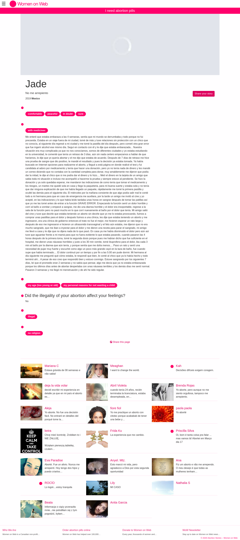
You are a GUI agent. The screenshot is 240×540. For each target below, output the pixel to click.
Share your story (204, 93)
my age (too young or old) (43, 285)
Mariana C (52, 366)
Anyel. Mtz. (118, 460)
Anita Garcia (118, 502)
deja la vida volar (56, 385)
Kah (179, 366)
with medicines (36, 130)
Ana (179, 460)
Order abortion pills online (76, 530)
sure (80, 114)
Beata (49, 502)
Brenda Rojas (185, 385)
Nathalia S (183, 482)
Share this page (120, 342)
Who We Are (9, 530)
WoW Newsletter (191, 530)
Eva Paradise (54, 460)
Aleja (48, 408)
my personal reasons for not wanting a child (89, 285)
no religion (34, 333)
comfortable (35, 114)
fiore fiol (115, 408)
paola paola (184, 408)
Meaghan (116, 366)
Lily (112, 482)
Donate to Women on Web (136, 530)
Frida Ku (116, 430)
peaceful (52, 114)
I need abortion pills (120, 11)
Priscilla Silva (185, 430)
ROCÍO (50, 482)
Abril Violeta (118, 385)
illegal (31, 316)
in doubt (68, 114)
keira (48, 430)
